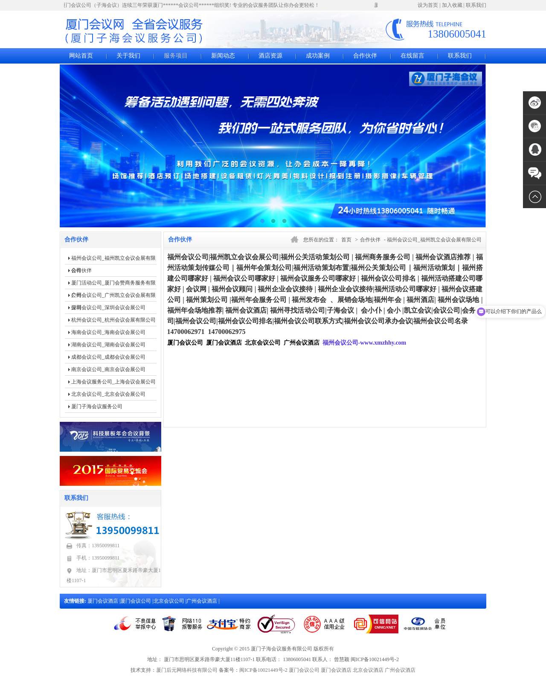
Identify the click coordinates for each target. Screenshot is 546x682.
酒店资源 (270, 55)
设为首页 (428, 5)
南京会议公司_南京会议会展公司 (108, 369)
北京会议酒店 (368, 670)
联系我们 (476, 5)
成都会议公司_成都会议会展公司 (108, 357)
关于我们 (128, 55)
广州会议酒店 (202, 601)
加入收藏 (452, 5)
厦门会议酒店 (103, 601)
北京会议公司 (170, 601)
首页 (346, 240)
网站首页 (81, 55)
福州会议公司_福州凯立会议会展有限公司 (113, 259)
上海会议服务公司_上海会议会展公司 (113, 382)
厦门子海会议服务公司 (96, 406)
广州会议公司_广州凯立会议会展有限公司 (113, 297)
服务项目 (176, 55)
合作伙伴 (365, 55)
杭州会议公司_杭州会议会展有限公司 (113, 320)
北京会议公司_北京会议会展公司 (108, 394)
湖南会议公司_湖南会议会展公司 (108, 345)
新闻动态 (223, 55)
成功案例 (318, 55)
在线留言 (412, 55)
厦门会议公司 (136, 601)
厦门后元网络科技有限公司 (187, 670)
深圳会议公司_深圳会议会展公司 (108, 308)
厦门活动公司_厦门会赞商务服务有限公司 (113, 284)
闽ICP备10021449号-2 (263, 670)
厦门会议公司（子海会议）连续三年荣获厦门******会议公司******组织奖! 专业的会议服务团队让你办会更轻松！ (190, 5)
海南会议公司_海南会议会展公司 (108, 332)
